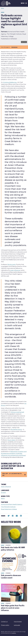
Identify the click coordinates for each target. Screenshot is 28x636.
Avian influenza (6, 486)
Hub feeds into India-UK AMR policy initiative (13, 549)
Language (17, 625)
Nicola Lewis (12, 264)
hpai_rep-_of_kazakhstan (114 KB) (14, 474)
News (2, 8)
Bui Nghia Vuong (16, 429)
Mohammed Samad (17, 412)
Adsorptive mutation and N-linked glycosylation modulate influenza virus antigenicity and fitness (14, 453)
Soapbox (13, 633)
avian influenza (15, 270)
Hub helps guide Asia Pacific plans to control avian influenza (12, 608)
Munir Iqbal (11, 440)
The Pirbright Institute (8, 507)
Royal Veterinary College (9, 509)
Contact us (4, 621)
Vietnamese (14, 47)
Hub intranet (18, 621)
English (3, 492)
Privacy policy (5, 625)
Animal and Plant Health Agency (11, 504)
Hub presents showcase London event (11, 577)
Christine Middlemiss (10, 82)
